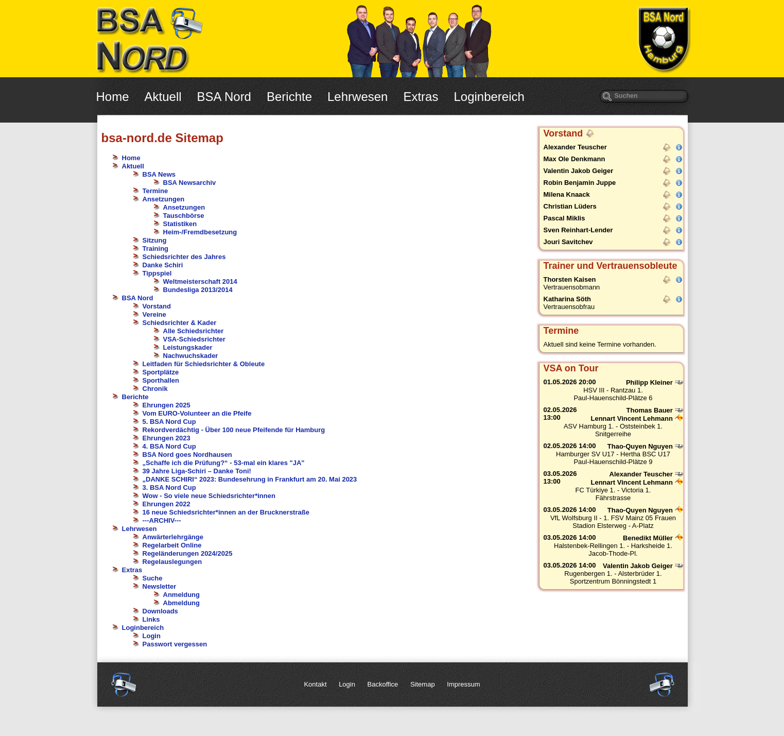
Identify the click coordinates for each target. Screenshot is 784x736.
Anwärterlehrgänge (173, 537)
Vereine (154, 314)
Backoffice (383, 684)
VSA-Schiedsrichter (194, 339)
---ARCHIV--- (162, 520)
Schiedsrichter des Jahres (184, 257)
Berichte (289, 97)
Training (156, 248)
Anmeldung (181, 594)
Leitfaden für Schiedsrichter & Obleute (204, 364)
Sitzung (155, 240)
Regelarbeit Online (172, 545)
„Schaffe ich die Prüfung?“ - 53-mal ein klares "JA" (224, 463)
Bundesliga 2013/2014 (198, 290)
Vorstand (157, 306)
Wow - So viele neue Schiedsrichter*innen (209, 496)
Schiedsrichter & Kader (180, 323)
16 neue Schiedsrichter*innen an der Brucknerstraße (226, 512)
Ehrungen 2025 (166, 405)
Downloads (160, 611)
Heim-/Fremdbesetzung (200, 232)
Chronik (155, 388)
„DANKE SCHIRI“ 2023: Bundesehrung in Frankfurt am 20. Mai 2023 (250, 479)
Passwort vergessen (175, 644)
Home (112, 97)
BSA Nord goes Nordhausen (187, 454)
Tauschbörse (183, 215)
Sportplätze (161, 372)
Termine (155, 191)
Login (152, 636)
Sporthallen (161, 380)
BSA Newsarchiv (189, 182)
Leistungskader (188, 347)
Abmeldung (181, 603)
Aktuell (163, 97)
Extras (420, 97)
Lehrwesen (357, 97)
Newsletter (160, 586)
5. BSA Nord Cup (169, 421)
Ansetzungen (164, 199)
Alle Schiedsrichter (193, 331)
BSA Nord (224, 97)
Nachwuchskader (190, 356)
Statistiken (180, 224)
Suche (153, 578)
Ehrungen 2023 (166, 438)
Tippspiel (157, 273)
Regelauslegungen (172, 562)
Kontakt (315, 684)
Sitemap (422, 684)
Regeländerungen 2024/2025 (188, 553)
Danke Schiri (163, 265)
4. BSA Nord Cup (169, 446)
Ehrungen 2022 (166, 504)
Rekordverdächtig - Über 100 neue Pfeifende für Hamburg (234, 430)
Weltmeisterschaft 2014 (200, 281)
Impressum (463, 684)
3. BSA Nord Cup (169, 487)
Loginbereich (489, 97)
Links (151, 619)
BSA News (159, 174)
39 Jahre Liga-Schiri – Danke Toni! (197, 471)
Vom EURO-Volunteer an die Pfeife (197, 413)
